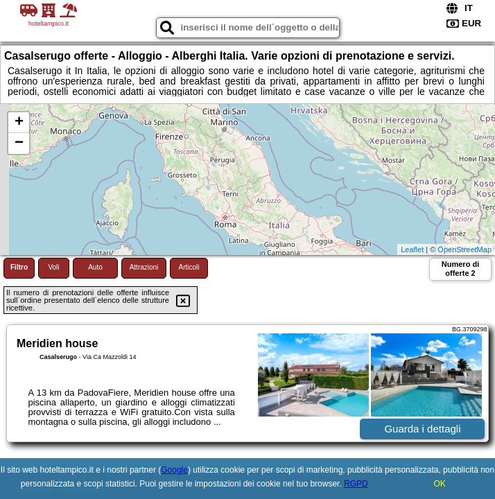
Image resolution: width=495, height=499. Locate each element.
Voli (53, 267)
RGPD (356, 484)
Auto (95, 267)
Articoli (188, 267)
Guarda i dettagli (422, 429)
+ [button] (19, 122)
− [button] (19, 143)
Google (174, 470)
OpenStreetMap (464, 249)
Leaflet (412, 249)
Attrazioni (144, 267)
